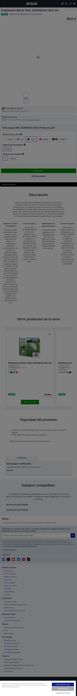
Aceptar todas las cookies (63, 684)
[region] (38, 688)
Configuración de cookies (63, 692)
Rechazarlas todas (63, 688)
